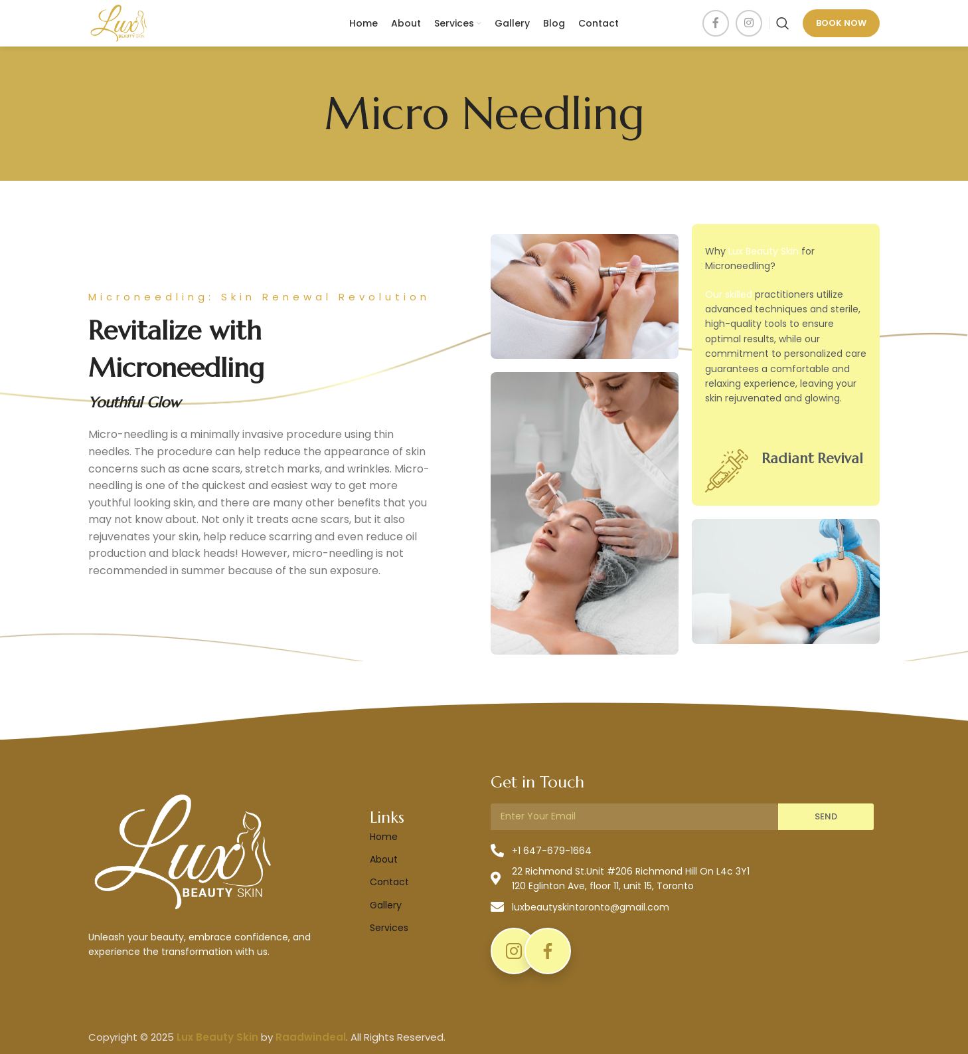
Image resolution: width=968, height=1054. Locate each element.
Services (389, 927)
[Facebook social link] (715, 23)
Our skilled (728, 294)
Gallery (386, 905)
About (384, 859)
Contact (389, 882)
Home (384, 836)
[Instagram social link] (749, 23)
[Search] (782, 23)
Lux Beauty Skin (763, 251)
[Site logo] (118, 22)
